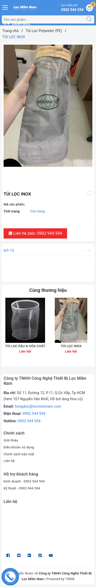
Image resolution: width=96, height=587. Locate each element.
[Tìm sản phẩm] (43, 19)
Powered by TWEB (60, 579)
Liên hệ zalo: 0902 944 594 (35, 233)
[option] (48, 106)
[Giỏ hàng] (89, 7)
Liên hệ (9, 461)
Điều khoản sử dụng (19, 447)
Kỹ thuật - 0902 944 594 (22, 488)
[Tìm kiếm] (89, 19)
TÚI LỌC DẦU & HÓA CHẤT (25, 346)
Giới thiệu (11, 440)
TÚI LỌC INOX (70, 346)
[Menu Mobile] (5, 7)
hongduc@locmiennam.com (38, 406)
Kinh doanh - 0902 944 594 (24, 481)
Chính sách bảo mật (19, 454)
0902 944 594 (34, 413)
